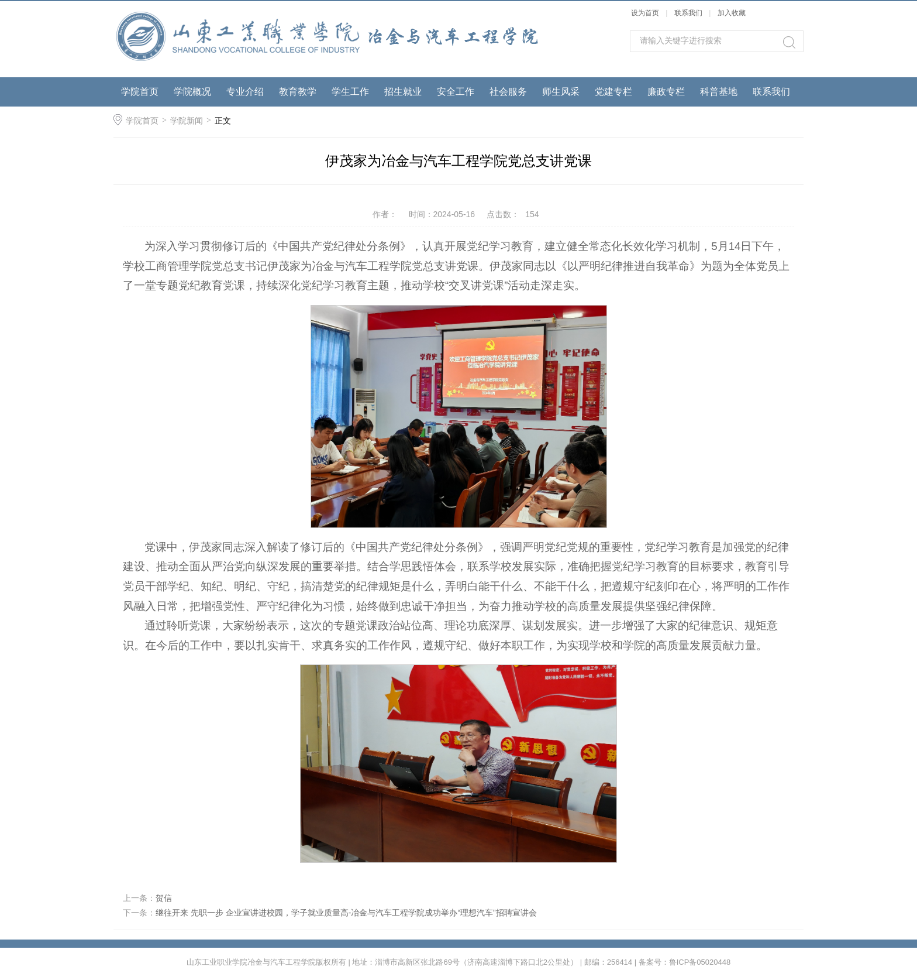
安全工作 (455, 92)
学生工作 (350, 92)
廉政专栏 (666, 92)
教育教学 (297, 92)
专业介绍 (245, 92)
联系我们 (689, 13)
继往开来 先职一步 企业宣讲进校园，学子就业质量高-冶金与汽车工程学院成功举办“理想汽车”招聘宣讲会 (346, 912)
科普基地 (718, 92)
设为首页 (645, 13)
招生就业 (403, 92)
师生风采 (561, 92)
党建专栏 (613, 92)
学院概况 (192, 92)
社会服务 (508, 92)
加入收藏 (732, 13)
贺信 (164, 898)
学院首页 (139, 92)
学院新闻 (186, 120)
